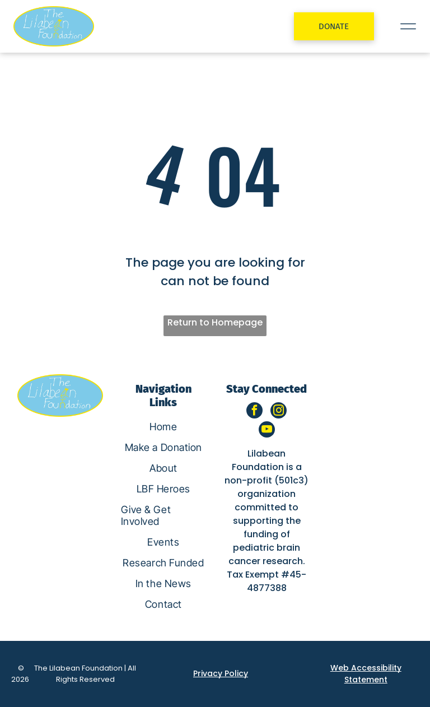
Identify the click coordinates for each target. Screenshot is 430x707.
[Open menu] (408, 26)
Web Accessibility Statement (365, 673)
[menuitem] (163, 426)
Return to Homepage (215, 322)
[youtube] (267, 430)
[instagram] (278, 411)
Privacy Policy (220, 673)
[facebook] (254, 411)
